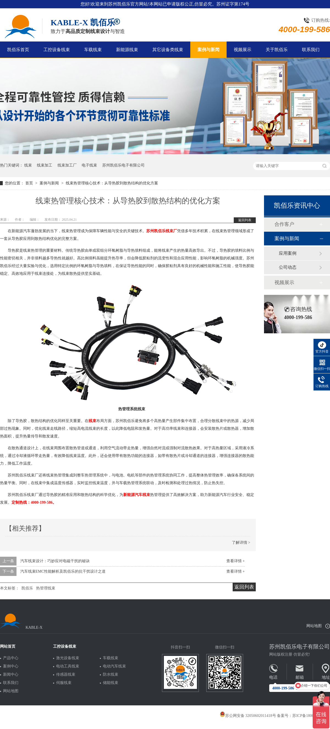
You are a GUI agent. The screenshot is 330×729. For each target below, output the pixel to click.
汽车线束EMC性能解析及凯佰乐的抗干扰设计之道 (63, 571)
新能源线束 (127, 49)
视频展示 (242, 49)
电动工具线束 (67, 666)
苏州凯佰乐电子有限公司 (123, 165)
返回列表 (244, 220)
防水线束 (110, 675)
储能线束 (110, 683)
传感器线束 (65, 675)
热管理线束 (45, 588)
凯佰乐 (27, 588)
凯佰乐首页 (18, 49)
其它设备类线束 (167, 49)
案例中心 (10, 666)
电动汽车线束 (114, 666)
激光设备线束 (67, 658)
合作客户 (284, 224)
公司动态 (287, 267)
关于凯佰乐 (277, 49)
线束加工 (44, 165)
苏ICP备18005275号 (308, 716)
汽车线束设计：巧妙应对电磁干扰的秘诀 (55, 561)
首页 (29, 183)
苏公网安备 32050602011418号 (248, 716)
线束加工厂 (67, 165)
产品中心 (10, 658)
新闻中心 (10, 675)
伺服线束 (64, 683)
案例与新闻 (208, 49)
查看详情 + (235, 561)
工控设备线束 (56, 49)
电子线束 (89, 165)
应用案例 (287, 253)
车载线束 (93, 49)
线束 (28, 165)
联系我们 (311, 49)
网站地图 (314, 626)
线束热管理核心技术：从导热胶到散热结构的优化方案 (112, 183)
